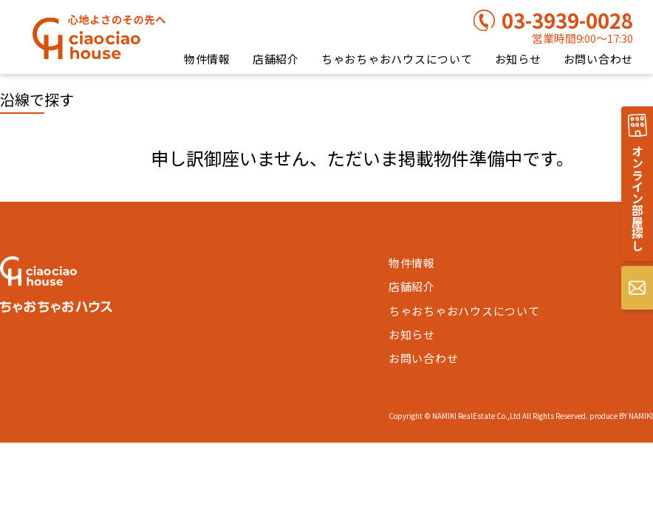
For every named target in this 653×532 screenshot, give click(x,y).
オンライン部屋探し (637, 198)
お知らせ (518, 58)
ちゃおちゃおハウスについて (397, 58)
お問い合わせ (599, 58)
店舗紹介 (276, 58)
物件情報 (207, 58)
